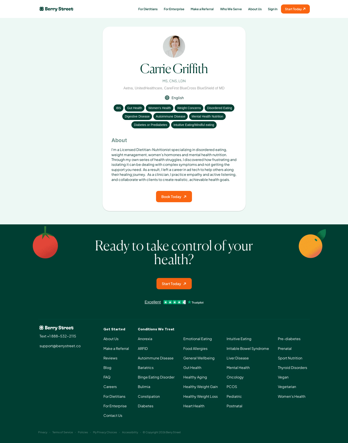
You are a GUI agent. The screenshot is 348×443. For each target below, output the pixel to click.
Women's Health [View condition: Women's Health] (159, 108)
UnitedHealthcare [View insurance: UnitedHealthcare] (148, 88)
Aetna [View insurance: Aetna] (128, 88)
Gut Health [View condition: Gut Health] (134, 108)
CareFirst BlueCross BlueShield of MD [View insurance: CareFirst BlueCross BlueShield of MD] (194, 88)
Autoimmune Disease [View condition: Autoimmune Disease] (170, 116)
